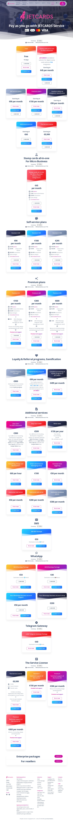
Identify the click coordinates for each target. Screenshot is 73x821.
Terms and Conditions (60, 786)
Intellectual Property (60, 791)
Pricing (48, 2)
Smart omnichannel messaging (23, 792)
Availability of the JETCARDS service (51, 779)
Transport (39, 786)
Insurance (39, 782)
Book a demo (52, 3)
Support (44, 2)
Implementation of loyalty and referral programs (24, 783)
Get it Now (26, 67)
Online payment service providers (40, 803)
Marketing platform (18, 3)
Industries (31, 2)
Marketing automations (21, 798)
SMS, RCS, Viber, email (40, 796)
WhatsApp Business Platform (22, 796)
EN (57, 2)
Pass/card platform (25, 3)
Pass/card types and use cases (23, 807)
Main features (19, 779)
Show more (26, 63)
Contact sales (26, 71)
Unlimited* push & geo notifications (24, 789)
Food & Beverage (41, 780)
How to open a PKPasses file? (51, 792)
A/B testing (19, 794)
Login (62, 4)
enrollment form (35, 199)
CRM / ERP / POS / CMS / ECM (41, 793)
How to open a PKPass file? (51, 789)
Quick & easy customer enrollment (24, 785)
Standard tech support (36, 688)
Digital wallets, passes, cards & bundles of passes (25, 809)
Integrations (38, 2)
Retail (38, 779)
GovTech (39, 784)
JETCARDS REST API (40, 806)
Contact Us (58, 756)
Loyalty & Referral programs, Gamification (25, 780)
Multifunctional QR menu (22, 800)
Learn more (47, 83)
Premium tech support (16, 332)
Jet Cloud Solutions (49, 818)
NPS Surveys (19, 801)
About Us (60, 779)
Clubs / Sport (39, 787)
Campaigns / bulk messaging (22, 791)
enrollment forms (15, 256)
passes (35, 191)
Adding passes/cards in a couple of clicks (25, 787)
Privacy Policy (60, 788)
